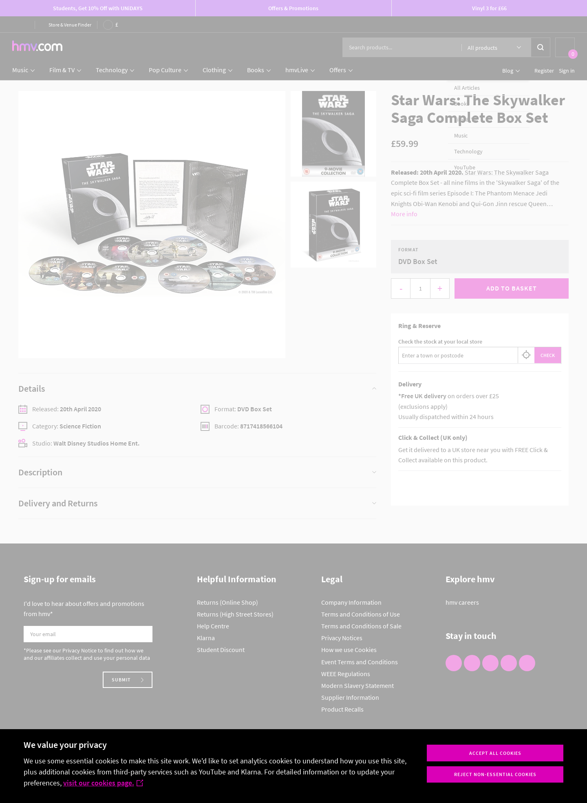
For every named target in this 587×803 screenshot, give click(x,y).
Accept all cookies (495, 753)
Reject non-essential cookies (495, 774)
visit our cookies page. (103, 782)
